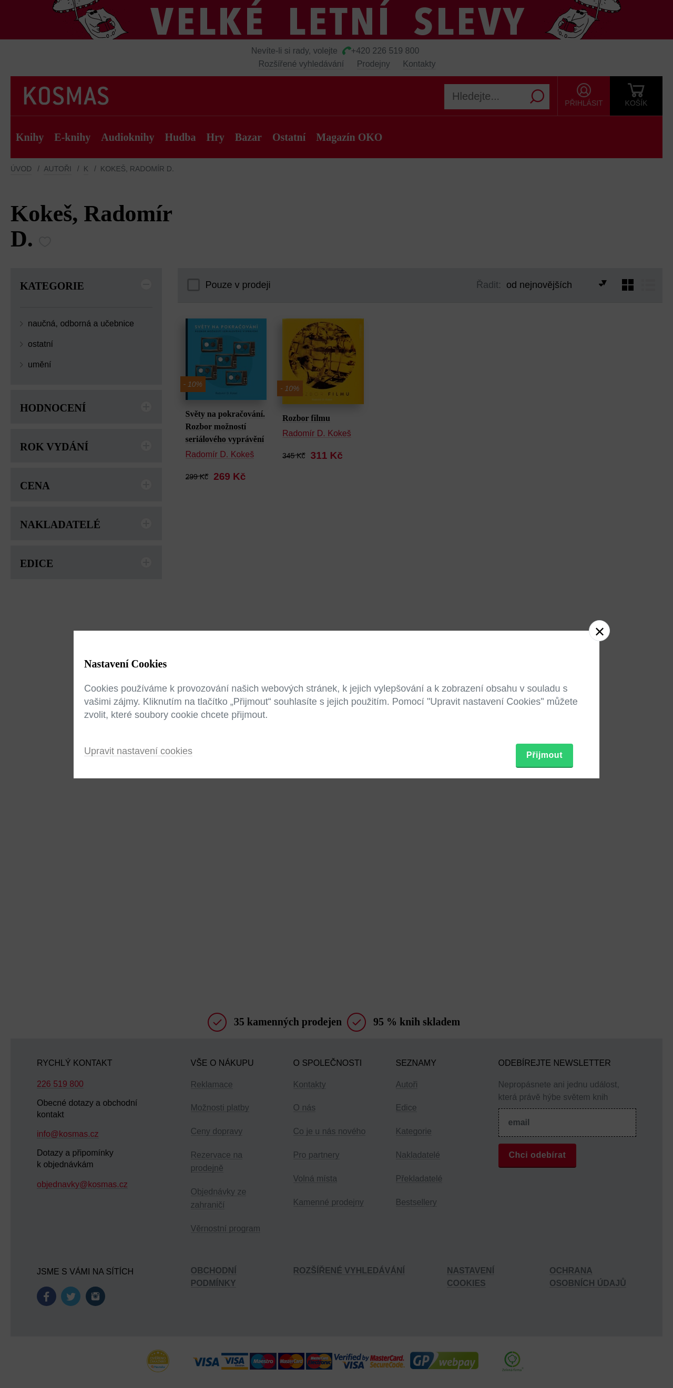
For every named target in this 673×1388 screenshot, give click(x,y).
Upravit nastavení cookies (138, 751)
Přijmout (544, 754)
